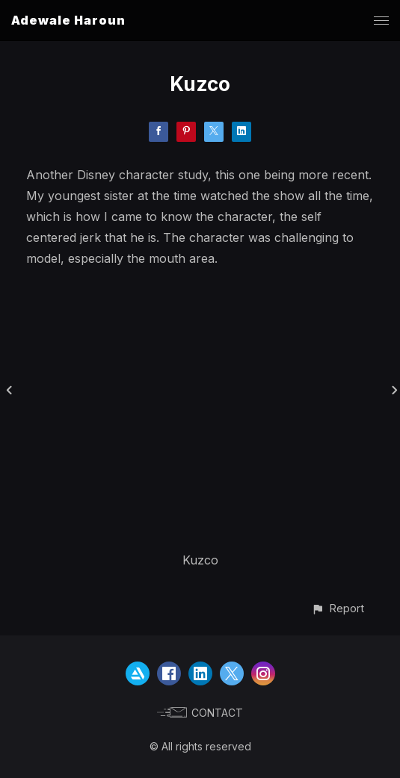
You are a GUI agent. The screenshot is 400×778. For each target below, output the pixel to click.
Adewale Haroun (68, 20)
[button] (337, 608)
